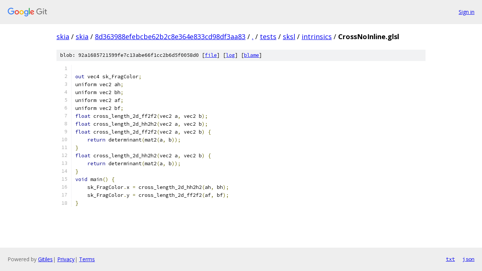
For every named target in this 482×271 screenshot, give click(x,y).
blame (251, 55)
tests (268, 36)
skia (62, 36)
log (230, 55)
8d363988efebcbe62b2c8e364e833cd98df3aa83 (170, 36)
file (211, 55)
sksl (289, 36)
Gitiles (45, 259)
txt (450, 259)
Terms (87, 259)
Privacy (66, 259)
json (468, 259)
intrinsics (317, 36)
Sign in (466, 11)
